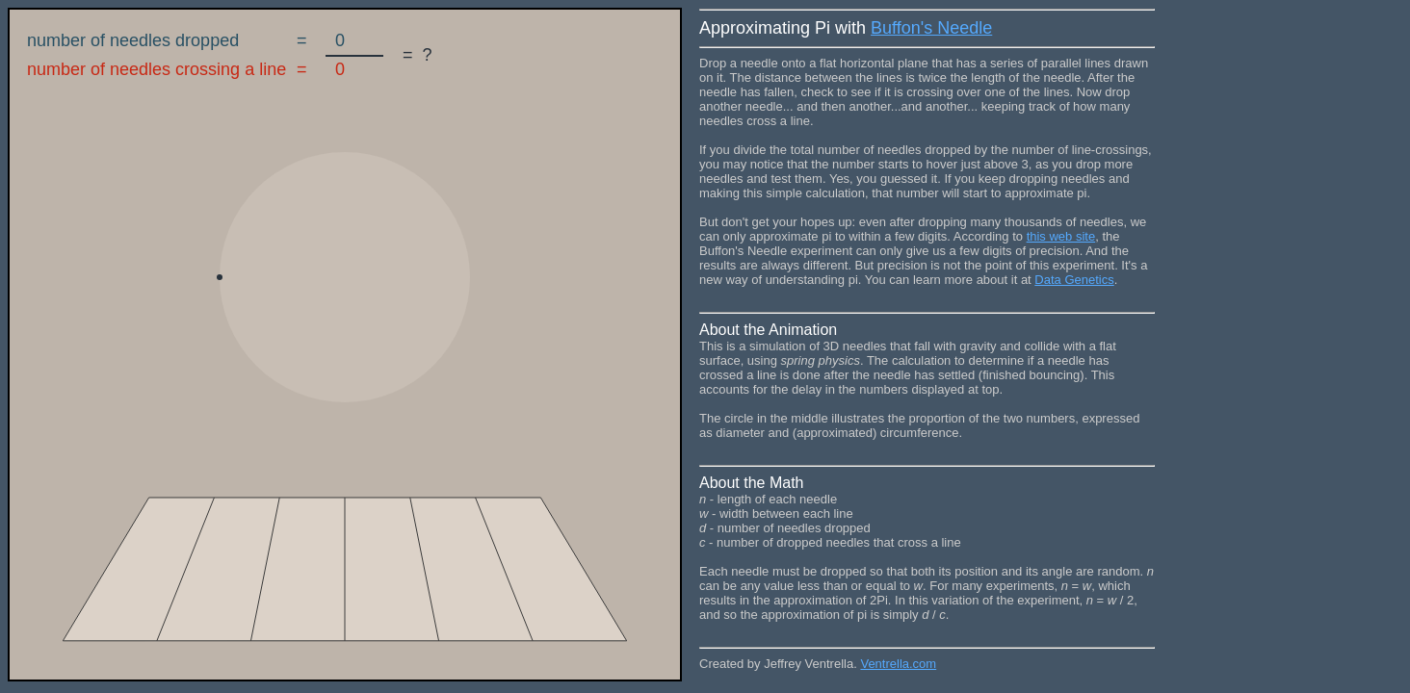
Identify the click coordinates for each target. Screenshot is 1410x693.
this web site (1061, 236)
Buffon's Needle (931, 28)
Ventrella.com (898, 663)
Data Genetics (1073, 279)
